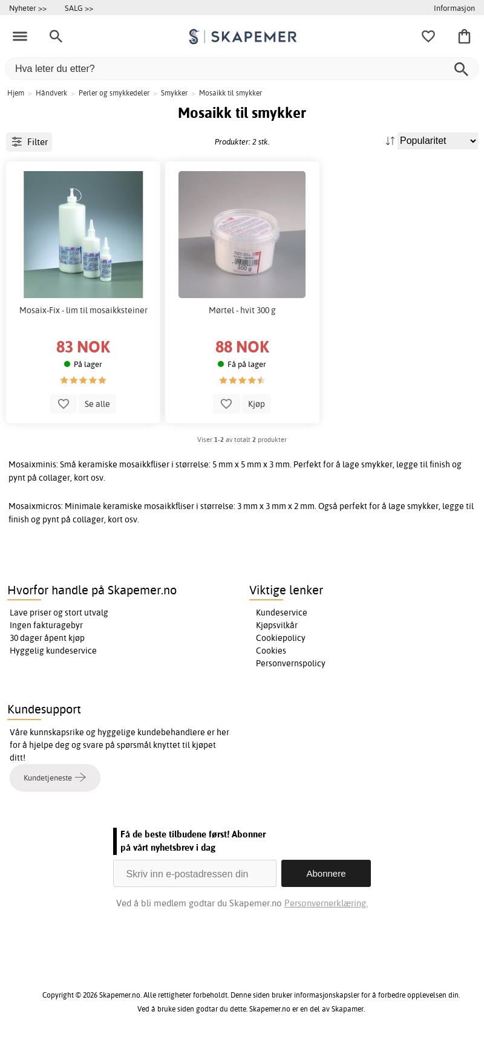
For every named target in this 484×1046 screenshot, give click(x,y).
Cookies (271, 650)
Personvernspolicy (290, 663)
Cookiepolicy (281, 637)
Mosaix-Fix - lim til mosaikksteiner (83, 310)
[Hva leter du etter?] (242, 68)
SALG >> (79, 8)
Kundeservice (281, 612)
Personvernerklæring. (326, 903)
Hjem (15, 92)
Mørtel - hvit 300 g (242, 310)
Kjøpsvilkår (277, 625)
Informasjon (454, 8)
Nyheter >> (28, 8)
